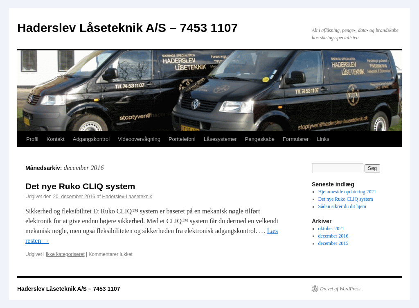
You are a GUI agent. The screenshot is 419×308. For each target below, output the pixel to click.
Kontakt (56, 139)
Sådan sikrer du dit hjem (342, 206)
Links (323, 139)
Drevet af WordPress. (341, 289)
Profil (32, 139)
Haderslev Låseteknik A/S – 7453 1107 (127, 27)
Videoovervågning (139, 139)
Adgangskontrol (91, 139)
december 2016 (333, 236)
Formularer (296, 139)
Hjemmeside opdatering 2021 (347, 192)
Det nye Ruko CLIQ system (80, 186)
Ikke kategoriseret (65, 254)
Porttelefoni (182, 139)
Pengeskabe (260, 139)
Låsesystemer (220, 139)
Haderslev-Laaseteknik (127, 196)
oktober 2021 (331, 228)
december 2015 (333, 243)
